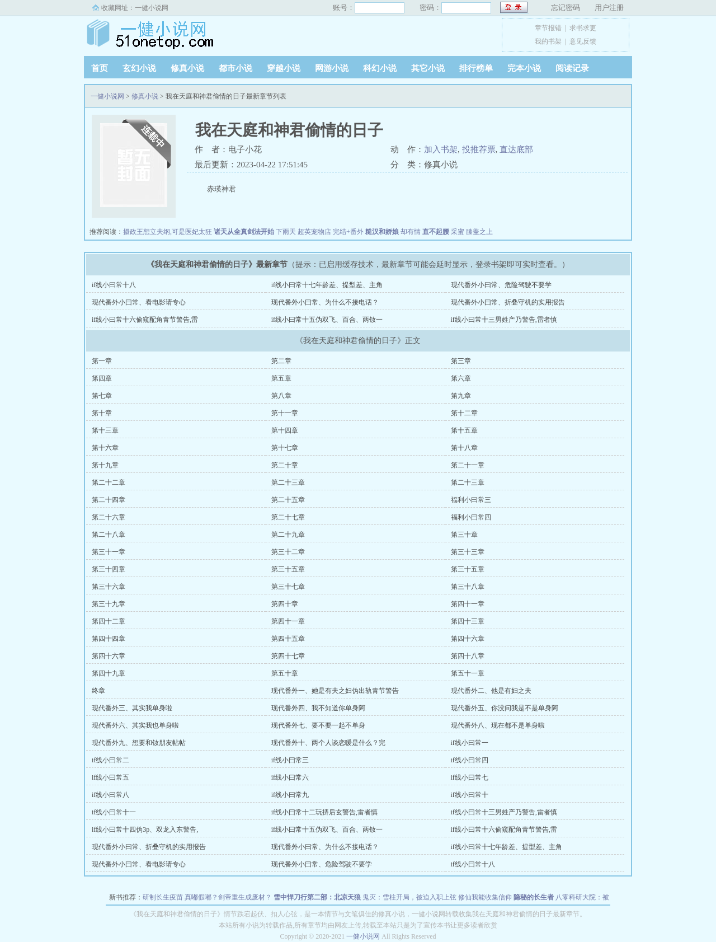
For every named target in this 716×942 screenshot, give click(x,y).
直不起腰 (435, 232)
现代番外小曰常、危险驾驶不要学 (501, 285)
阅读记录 (572, 68)
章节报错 (548, 28)
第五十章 (284, 673)
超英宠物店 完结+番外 (331, 232)
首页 (99, 68)
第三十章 (464, 534)
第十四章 (284, 430)
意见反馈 (582, 41)
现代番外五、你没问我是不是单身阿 (504, 708)
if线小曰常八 (110, 795)
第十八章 (464, 448)
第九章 (461, 396)
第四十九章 (108, 673)
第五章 (281, 378)
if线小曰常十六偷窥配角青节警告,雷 (145, 320)
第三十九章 (108, 604)
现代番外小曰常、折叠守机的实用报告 (508, 302)
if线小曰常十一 (114, 812)
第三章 (461, 361)
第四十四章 (108, 639)
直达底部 (516, 149)
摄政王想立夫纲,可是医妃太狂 (167, 232)
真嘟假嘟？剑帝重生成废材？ (228, 897)
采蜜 (457, 232)
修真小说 (187, 68)
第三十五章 (288, 569)
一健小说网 (151, 8)
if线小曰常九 (290, 795)
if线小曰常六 (290, 777)
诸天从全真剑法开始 (244, 232)
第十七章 (284, 448)
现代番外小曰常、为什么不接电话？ (325, 302)
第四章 (102, 378)
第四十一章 (467, 604)
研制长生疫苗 (163, 897)
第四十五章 (288, 639)
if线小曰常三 (290, 760)
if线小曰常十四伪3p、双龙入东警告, (145, 829)
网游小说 (331, 68)
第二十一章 (467, 465)
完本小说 (524, 68)
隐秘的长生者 (534, 897)
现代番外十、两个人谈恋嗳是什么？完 (328, 743)
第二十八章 (108, 534)
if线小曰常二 (110, 760)
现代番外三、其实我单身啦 (132, 708)
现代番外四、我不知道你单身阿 (318, 708)
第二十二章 (108, 482)
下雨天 (286, 232)
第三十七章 (288, 586)
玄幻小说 (139, 68)
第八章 (281, 396)
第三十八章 (467, 586)
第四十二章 (108, 621)
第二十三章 (288, 482)
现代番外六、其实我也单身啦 (135, 725)
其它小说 (428, 68)
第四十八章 (467, 656)
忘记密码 (565, 7)
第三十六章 (108, 586)
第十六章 (105, 448)
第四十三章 (467, 621)
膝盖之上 (479, 232)
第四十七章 (288, 656)
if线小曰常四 (469, 760)
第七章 (102, 396)
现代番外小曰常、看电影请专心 (139, 302)
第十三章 (105, 430)
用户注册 (609, 7)
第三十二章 (288, 552)
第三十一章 (108, 552)
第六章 (461, 378)
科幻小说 (380, 68)
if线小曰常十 (469, 795)
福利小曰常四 (471, 517)
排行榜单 (476, 68)
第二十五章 (288, 500)
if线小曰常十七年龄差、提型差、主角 (327, 285)
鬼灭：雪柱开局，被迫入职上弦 (409, 897)
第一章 (102, 361)
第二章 (281, 361)
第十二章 (464, 413)
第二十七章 (288, 517)
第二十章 (284, 465)
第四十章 (284, 604)
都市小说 (235, 68)
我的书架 (548, 41)
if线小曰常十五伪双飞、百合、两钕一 (327, 320)
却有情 (411, 232)
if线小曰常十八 (114, 285)
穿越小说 (283, 68)
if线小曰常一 (469, 743)
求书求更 (582, 28)
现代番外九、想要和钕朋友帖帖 (139, 743)
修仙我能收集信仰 (485, 897)
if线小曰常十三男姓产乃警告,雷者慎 (504, 320)
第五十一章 (467, 673)
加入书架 (441, 149)
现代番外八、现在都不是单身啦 (498, 725)
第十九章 (105, 465)
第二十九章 (288, 534)
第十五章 (464, 430)
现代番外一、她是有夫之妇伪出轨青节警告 (335, 691)
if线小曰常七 (469, 777)
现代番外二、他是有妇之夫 (491, 691)
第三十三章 (467, 552)
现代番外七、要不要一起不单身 (318, 725)
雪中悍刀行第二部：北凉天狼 (317, 897)
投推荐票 (479, 149)
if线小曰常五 (110, 777)
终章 (98, 691)
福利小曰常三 (471, 500)
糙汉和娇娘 (382, 232)
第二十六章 (108, 517)
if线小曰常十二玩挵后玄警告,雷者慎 (324, 812)
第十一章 (284, 413)
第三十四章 (108, 569)
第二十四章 (108, 500)
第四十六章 (467, 639)
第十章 (102, 413)
